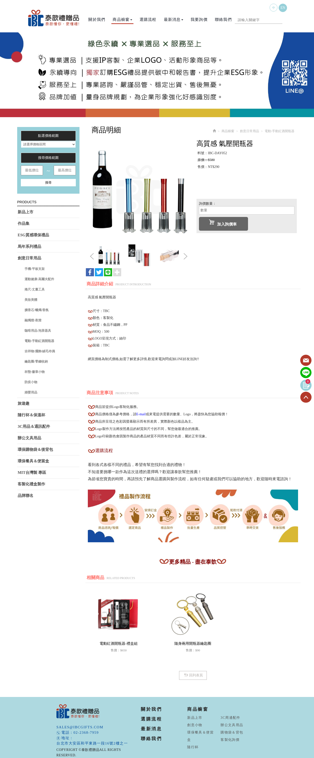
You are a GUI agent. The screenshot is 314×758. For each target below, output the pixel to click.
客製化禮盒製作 (31, 484)
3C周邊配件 (230, 718)
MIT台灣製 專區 (32, 472)
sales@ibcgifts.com (79, 727)
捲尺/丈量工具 (35, 289)
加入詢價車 (223, 222)
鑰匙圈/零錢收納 (36, 361)
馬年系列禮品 (29, 246)
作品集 (23, 223)
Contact (306, 360)
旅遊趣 (23, 403)
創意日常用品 (29, 258)
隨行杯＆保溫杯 (31, 415)
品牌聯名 (25, 495)
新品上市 (25, 212)
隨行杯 (192, 747)
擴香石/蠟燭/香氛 (37, 310)
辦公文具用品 (29, 438)
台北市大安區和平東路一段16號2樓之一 (92, 743)
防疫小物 (31, 382)
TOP (306, 397)
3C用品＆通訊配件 (34, 426)
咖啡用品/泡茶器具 (38, 330)
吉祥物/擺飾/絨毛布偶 (40, 351)
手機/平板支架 (35, 269)
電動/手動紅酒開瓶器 (39, 341)
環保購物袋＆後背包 (35, 449)
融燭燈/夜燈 (33, 320)
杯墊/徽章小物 (35, 372)
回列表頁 (193, 675)
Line (306, 373)
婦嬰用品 (31, 392)
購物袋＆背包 (232, 732)
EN (283, 8)
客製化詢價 (230, 740)
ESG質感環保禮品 (33, 235)
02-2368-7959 (86, 732)
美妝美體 (31, 300)
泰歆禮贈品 (54, 18)
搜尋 (48, 182)
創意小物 (194, 725)
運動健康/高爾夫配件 (39, 279)
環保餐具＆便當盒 (33, 461)
